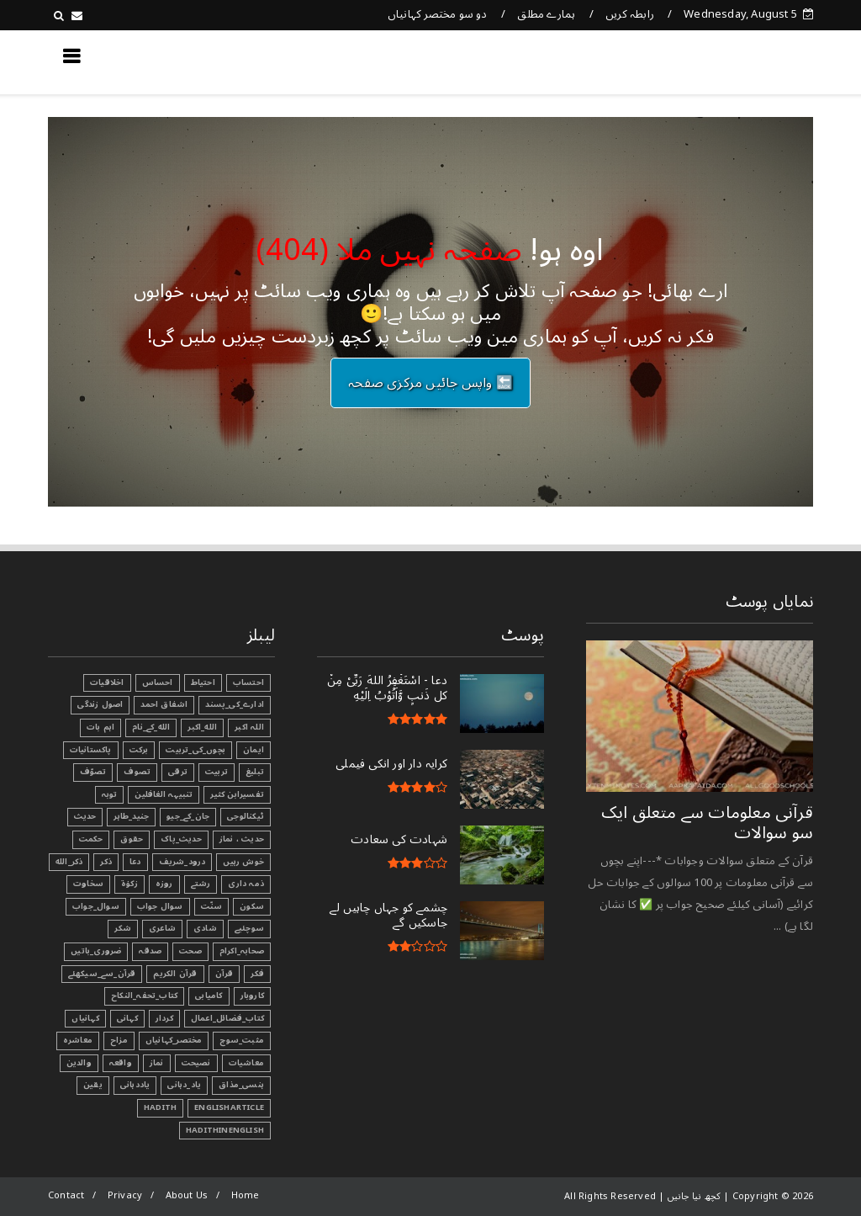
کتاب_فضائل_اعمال (227, 1018)
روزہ (164, 883)
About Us (187, 1195)
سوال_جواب (95, 906)
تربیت (216, 771)
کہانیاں (84, 1018)
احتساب (248, 682)
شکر (122, 928)
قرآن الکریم (175, 973)
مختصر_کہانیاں (174, 1040)
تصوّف (93, 771)
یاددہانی (135, 1084)
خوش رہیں (243, 861)
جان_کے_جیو (187, 816)
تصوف (137, 771)
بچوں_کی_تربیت (195, 749)
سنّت (212, 906)
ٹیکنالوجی (245, 816)
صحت (190, 951)
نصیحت (196, 1062)
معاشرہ (77, 1040)
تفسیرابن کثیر (237, 794)
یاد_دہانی (184, 1084)
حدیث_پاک (181, 839)
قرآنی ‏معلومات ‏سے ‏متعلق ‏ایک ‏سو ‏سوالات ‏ (707, 823)
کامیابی (208, 995)
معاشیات (246, 1062)
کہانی (127, 1018)
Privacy (125, 1195)
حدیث (85, 816)
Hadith (160, 1107)
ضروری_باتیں (96, 951)
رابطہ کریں (629, 14)
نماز (157, 1062)
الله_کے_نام (151, 727)
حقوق (131, 839)
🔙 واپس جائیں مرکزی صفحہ (430, 383)
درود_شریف (182, 861)
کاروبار (252, 995)
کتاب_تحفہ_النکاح (144, 995)
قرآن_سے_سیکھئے (102, 973)
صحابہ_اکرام (241, 951)
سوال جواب (160, 906)
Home (245, 1195)
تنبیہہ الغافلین (164, 794)
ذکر (106, 861)
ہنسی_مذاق (241, 1084)
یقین (93, 1084)
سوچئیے (249, 928)
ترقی (178, 771)
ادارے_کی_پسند (234, 704)
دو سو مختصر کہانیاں (438, 14)
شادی (205, 928)
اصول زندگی (100, 704)
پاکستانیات (91, 749)
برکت (139, 749)
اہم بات (100, 727)
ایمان (253, 749)
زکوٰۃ (129, 883)
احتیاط (203, 682)
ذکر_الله (69, 861)
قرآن (224, 973)
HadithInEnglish (225, 1130)
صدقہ (150, 951)
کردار (164, 1018)
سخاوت (88, 883)
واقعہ (120, 1062)
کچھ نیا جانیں (746, 61)
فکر (257, 973)
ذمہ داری (246, 883)
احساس (157, 682)
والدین (79, 1062)
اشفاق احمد (164, 704)
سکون (252, 906)
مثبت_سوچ (241, 1040)
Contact (66, 1195)
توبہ (110, 794)
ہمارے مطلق (546, 14)
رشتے (201, 883)
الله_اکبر (202, 727)
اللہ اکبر (249, 727)
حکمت (91, 839)
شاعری (162, 928)
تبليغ (255, 771)
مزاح (119, 1040)
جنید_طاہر (131, 816)
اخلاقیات (107, 682)
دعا (135, 861)
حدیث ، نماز (241, 839)
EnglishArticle (229, 1107)
